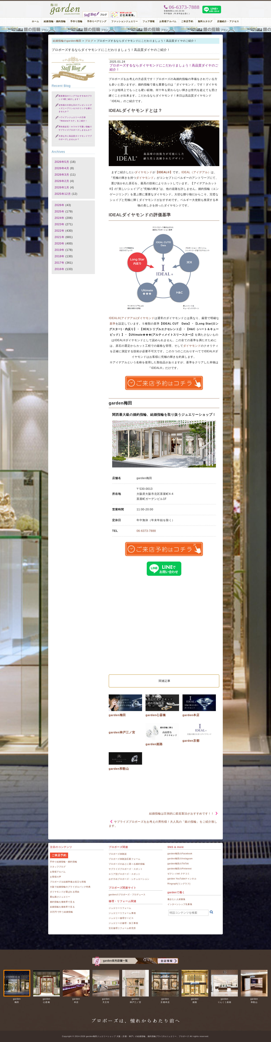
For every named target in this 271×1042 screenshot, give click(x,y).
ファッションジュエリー (124, 21)
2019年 (59, 249)
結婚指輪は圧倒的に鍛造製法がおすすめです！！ (181, 813)
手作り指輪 (76, 21)
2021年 (59, 237)
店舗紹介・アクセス (228, 21)
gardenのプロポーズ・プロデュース (127, 894)
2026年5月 (62, 161)
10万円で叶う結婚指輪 (61, 912)
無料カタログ (205, 21)
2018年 (59, 256)
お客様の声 (55, 877)
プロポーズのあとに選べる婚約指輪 (127, 864)
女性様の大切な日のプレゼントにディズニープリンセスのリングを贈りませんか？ (75, 108)
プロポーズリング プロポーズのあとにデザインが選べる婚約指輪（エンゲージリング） (135, 29)
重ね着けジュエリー (60, 897)
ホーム (35, 21)
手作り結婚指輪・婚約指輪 (63, 862)
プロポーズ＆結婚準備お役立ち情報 (68, 882)
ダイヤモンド (143, 172)
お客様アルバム (167, 21)
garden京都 (191, 740)
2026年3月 (62, 174)
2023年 (59, 224)
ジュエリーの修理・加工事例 (123, 923)
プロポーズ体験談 (118, 854)
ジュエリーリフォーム (120, 908)
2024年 (59, 217)
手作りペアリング (96, 21)
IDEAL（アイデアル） (196, 172)
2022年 (59, 230)
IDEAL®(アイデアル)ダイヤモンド (132, 318)
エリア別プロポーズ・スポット (124, 874)
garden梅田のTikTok (178, 863)
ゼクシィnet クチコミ (178, 873)
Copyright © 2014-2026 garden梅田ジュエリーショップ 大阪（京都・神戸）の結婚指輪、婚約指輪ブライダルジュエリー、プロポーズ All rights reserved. (135, 1036)
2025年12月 (63, 193)
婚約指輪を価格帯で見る (62, 902)
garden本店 (191, 715)
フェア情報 (149, 21)
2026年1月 (62, 187)
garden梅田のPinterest (179, 868)
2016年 (59, 269)
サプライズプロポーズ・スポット (126, 869)
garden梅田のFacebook (179, 853)
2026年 (59, 205)
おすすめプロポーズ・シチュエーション (129, 879)
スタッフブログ (58, 867)
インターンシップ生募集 (179, 904)
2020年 (59, 243)
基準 (112, 323)
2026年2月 (62, 181)
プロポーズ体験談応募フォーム (124, 859)
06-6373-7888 (146, 530)
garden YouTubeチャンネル (182, 878)
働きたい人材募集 (176, 899)
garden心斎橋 (156, 715)
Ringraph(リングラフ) (178, 883)
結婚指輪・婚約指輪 (55, 21)
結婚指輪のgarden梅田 (67, 40)
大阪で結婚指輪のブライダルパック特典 (70, 887)
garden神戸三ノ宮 (122, 732)
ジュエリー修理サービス (121, 918)
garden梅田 (117, 715)
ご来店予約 (187, 21)
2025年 (59, 211)
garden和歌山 (119, 768)
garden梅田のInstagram (180, 858)
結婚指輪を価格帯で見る (62, 907)
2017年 (59, 262)
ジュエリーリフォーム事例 (122, 913)
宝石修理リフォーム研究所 (122, 928)
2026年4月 (62, 168)
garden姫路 (154, 744)
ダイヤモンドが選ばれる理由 (64, 892)
